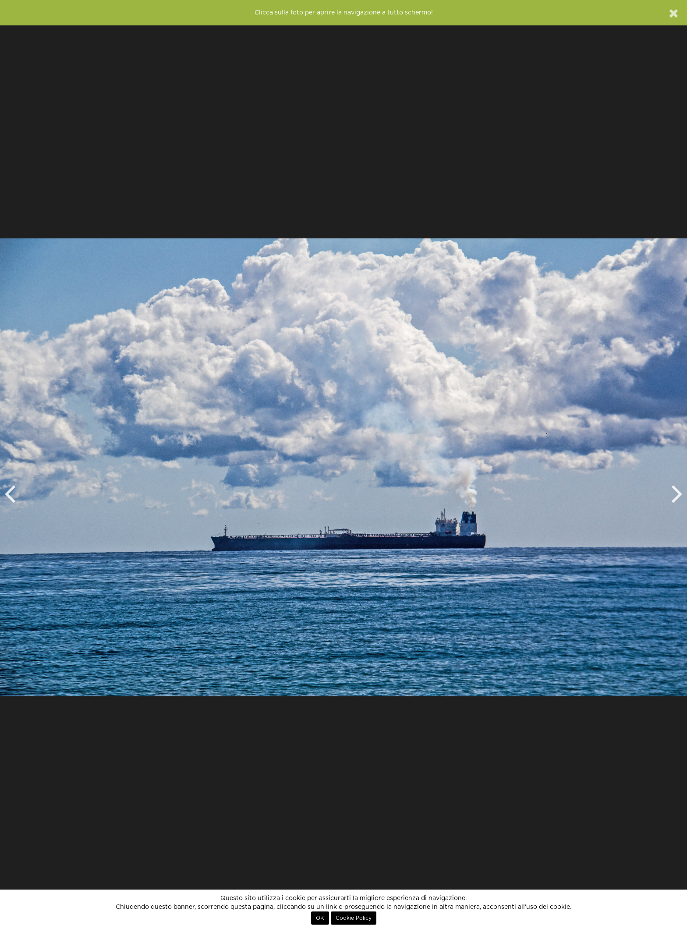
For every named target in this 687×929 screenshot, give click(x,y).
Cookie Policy (354, 918)
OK (320, 918)
